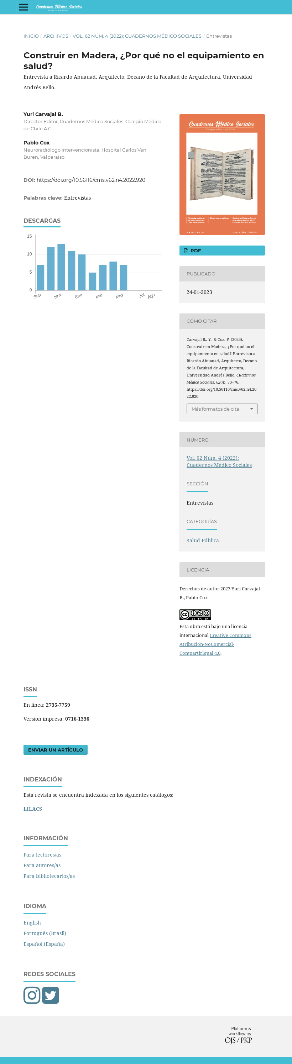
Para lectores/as (42, 854)
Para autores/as (42, 865)
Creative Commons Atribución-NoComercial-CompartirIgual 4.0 (215, 644)
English (32, 922)
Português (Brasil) (45, 933)
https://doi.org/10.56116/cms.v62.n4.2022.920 (91, 180)
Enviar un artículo (55, 750)
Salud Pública (203, 540)
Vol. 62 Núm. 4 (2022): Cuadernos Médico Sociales (137, 36)
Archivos (55, 36)
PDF (195, 250)
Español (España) (44, 944)
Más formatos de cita (215, 409)
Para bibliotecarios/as (49, 876)
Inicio (31, 36)
